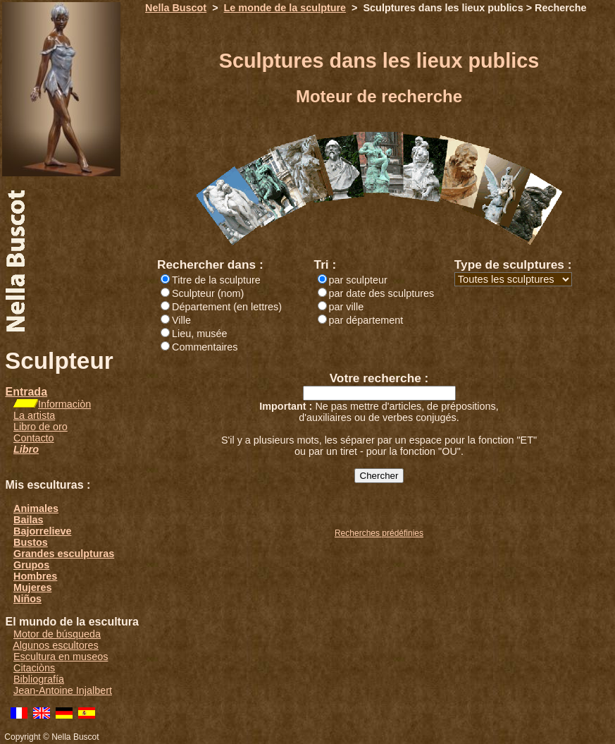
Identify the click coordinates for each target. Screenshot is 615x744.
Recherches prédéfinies (379, 533)
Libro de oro (40, 426)
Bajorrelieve (42, 531)
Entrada (26, 392)
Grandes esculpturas (63, 553)
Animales (35, 508)
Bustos (30, 542)
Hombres (35, 576)
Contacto (33, 438)
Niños (27, 598)
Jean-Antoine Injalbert (62, 690)
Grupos (31, 565)
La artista (34, 415)
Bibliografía (38, 679)
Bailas (28, 519)
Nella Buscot (175, 7)
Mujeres (32, 587)
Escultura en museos (60, 656)
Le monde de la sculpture (285, 7)
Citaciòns (34, 667)
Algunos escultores (56, 645)
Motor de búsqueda (57, 634)
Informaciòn (64, 404)
